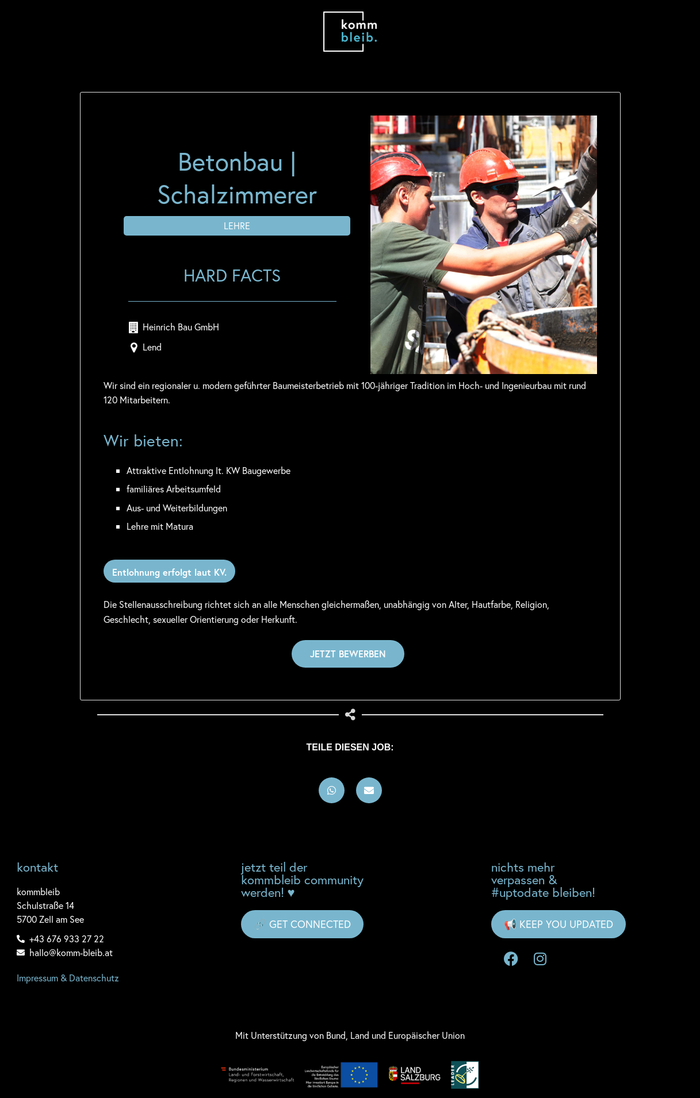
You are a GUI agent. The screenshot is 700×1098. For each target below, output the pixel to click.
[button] (332, 790)
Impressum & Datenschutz (68, 978)
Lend (152, 347)
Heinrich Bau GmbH (181, 327)
